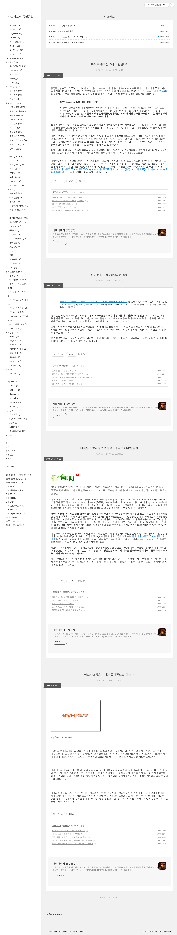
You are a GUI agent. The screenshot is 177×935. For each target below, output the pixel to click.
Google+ (82, 931)
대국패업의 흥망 (17, 280)
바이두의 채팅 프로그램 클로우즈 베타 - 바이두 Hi (72, 840)
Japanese (15, 402)
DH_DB (14, 38)
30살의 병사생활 (14, 58)
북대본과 (15, 177)
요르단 (13, 406)
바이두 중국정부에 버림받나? (62, 26)
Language (12, 382)
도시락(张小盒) (17, 222)
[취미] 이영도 (11, 517)
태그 (7, 447)
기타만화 (15, 226)
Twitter (60, 931)
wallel (169, 931)
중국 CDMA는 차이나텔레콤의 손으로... (68, 384)
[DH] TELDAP (11, 510)
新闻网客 (15, 427)
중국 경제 (15, 119)
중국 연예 (15, 124)
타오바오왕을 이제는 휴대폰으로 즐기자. (66, 42)
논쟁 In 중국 (17, 107)
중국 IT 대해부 (17, 111)
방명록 (8, 459)
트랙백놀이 (16, 78)
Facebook (67, 931)
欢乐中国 (15, 423)
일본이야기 (12, 435)
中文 (10, 410)
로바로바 (11, 370)
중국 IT (15, 128)
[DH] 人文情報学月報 (15, 506)
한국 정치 (15, 95)
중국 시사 (16, 115)
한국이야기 (13, 87)
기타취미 (15, 365)
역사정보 (15, 263)
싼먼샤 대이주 (16, 312)
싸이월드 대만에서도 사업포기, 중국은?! (68, 201)
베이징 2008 (16, 156)
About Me (10, 467)
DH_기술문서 (16, 42)
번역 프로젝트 (14, 272)
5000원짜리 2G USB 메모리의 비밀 (66, 610)
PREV (102, 896)
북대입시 (15, 173)
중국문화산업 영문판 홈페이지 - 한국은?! (68, 210)
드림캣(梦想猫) (17, 193)
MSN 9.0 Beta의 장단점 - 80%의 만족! (67, 197)
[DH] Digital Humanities (16, 513)
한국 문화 (15, 91)
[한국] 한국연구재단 (14, 482)
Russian (14, 394)
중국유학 (12, 161)
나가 (12, 378)
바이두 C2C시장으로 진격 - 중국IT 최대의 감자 (69, 37)
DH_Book (15, 46)
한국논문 (14, 243)
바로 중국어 (16, 165)
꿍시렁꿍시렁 (17, 66)
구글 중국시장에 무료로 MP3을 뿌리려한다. (69, 837)
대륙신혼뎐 (16, 197)
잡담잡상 (15, 29)
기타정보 (15, 181)
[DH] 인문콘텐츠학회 (15, 490)
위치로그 (9, 455)
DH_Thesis (16, 50)
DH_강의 (15, 54)
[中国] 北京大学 (12, 521)
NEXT (115, 896)
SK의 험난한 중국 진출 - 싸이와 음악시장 (68, 831)
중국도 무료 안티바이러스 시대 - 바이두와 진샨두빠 (72, 844)
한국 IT (14, 99)
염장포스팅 (15, 70)
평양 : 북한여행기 (18, 324)
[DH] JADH (10, 502)
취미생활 (12, 332)
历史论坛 (15, 247)
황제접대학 (16, 275)
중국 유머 (15, 132)
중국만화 (12, 189)
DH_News (15, 33)
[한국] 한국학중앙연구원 (16, 479)
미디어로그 (10, 451)
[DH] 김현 (10, 486)
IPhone (14, 336)
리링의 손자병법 (18, 308)
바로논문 (15, 259)
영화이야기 (16, 353)
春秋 (12, 251)
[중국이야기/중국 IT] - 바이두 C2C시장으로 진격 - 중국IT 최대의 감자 (87, 169)
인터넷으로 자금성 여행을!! (63, 380)
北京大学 (14, 414)
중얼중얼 (12, 62)
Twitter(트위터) (17, 83)
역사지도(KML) (17, 238)
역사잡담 (15, 234)
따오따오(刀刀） (18, 218)
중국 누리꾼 (17, 136)
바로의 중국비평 (18, 140)
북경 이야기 (16, 144)
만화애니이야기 (18, 349)
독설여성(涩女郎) (18, 206)
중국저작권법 (17, 431)
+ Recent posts (54, 914)
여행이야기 (16, 345)
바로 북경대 (16, 185)
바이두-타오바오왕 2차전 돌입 (62, 31)
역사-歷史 (12, 230)
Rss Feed (50, 931)
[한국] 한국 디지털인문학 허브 (18, 475)
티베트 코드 (16, 328)
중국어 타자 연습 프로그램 (62, 204)
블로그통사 (16, 74)
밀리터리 (14, 357)
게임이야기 (16, 340)
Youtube (75, 931)
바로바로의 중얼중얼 (21, 16)
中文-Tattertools (18, 418)
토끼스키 (15, 202)
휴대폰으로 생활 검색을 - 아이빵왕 (66, 834)
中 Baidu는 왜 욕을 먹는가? (153, 91)
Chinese (14, 390)
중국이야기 (13, 103)
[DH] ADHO (10, 494)
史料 (12, 255)
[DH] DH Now (11, 498)
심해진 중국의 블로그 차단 (62, 207)
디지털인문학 (14, 25)
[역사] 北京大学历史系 (15, 525)
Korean (14, 386)
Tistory (154, 931)
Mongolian (15, 398)
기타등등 (15, 267)
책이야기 (15, 361)
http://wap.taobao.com (61, 737)
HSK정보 (15, 169)
